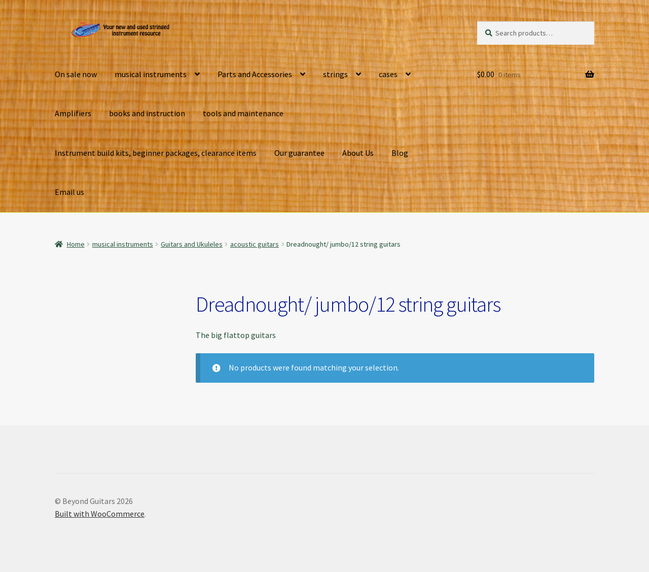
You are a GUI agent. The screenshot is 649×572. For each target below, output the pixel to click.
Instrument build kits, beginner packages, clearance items (156, 153)
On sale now (76, 74)
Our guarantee (299, 153)
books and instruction (147, 113)
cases (388, 74)
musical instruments (151, 74)
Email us (69, 192)
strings (335, 74)
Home (76, 244)
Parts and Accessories (255, 74)
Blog (399, 153)
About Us (358, 153)
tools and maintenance (243, 113)
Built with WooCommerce (100, 514)
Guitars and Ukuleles (192, 244)
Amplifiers (73, 113)
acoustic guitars (254, 244)
